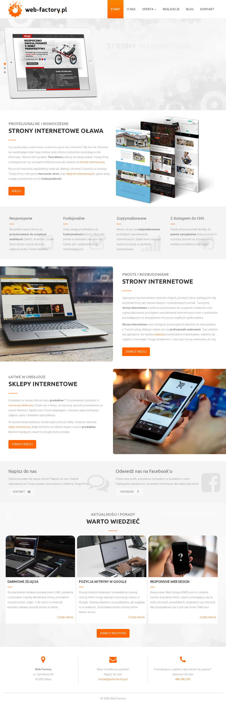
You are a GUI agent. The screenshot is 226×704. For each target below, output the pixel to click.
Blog (190, 9)
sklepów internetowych (80, 173)
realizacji (159, 334)
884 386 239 (182, 679)
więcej (16, 191)
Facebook (129, 491)
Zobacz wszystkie (113, 633)
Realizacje (171, 9)
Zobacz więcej (136, 351)
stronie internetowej (92, 162)
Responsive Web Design (169, 581)
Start (115, 9)
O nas (131, 9)
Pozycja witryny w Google (103, 581)
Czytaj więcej (65, 617)
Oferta (149, 9)
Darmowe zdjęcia (23, 581)
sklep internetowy (19, 427)
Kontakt (207, 9)
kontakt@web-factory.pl (112, 679)
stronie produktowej (20, 405)
